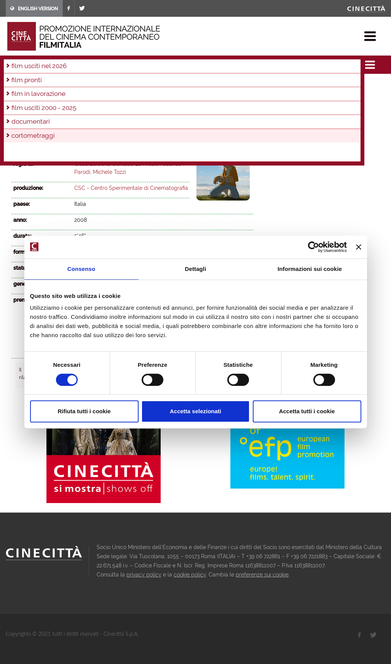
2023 (68, 84)
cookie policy (190, 575)
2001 (201, 95)
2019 (134, 84)
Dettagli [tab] (195, 269)
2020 (117, 84)
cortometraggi (78, 65)
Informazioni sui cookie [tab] (310, 269)
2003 (167, 95)
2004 (151, 95)
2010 (50, 95)
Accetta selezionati (195, 411)
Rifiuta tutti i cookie (83, 411)
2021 (101, 84)
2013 (230, 84)
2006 (117, 95)
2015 (198, 84)
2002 (184, 95)
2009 (67, 95)
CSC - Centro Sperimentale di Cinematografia (131, 188)
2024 (52, 84)
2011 (34, 95)
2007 (100, 95)
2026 (19, 84)
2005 (134, 95)
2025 (35, 84)
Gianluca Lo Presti (134, 164)
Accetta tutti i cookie (307, 411)
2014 (214, 84)
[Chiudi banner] (358, 247)
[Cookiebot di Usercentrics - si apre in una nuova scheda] (313, 247)
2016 (182, 84)
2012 (19, 95)
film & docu (40, 65)
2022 (84, 84)
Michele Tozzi (109, 172)
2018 (150, 84)
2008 (108, 65)
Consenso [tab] (81, 269)
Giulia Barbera (91, 164)
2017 (166, 84)
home (13, 65)
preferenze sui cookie (262, 575)
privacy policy (143, 575)
